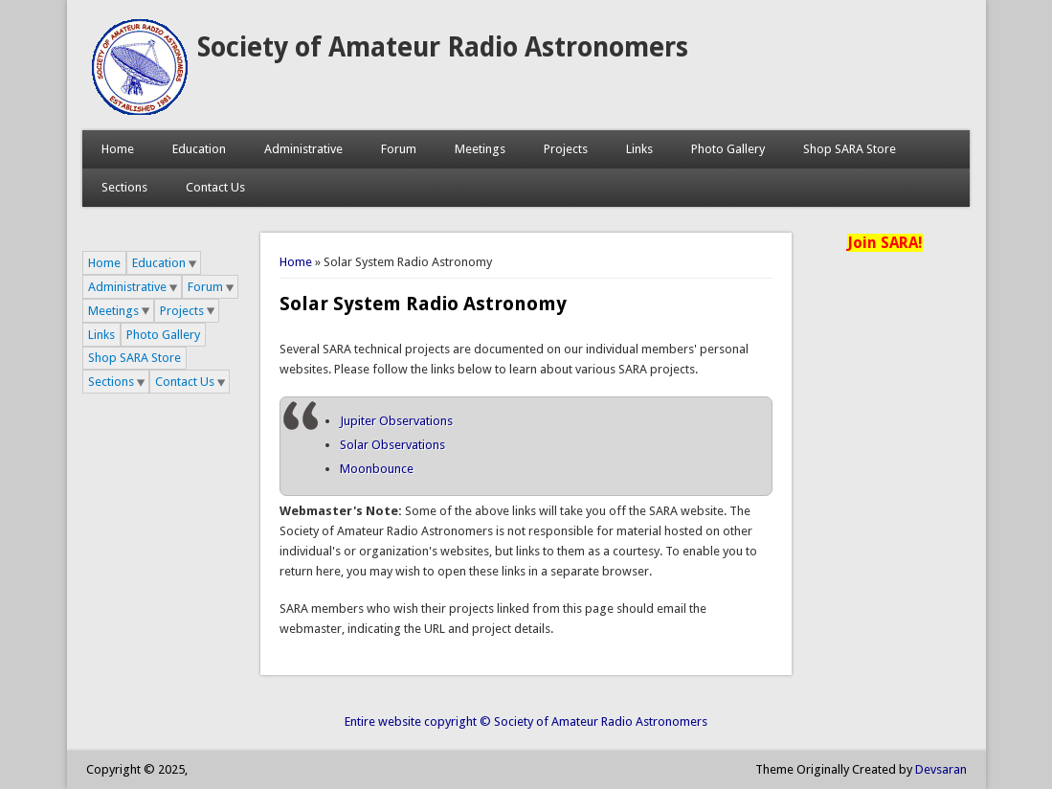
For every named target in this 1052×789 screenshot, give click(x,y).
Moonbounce (377, 469)
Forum (398, 149)
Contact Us (215, 187)
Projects (566, 149)
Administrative (303, 149)
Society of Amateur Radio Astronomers (442, 47)
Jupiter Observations (396, 421)
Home (117, 149)
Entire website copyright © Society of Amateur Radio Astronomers (526, 721)
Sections (124, 187)
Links (639, 149)
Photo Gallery (728, 149)
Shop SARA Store (849, 149)
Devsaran (941, 769)
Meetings (480, 149)
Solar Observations (392, 445)
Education (199, 149)
